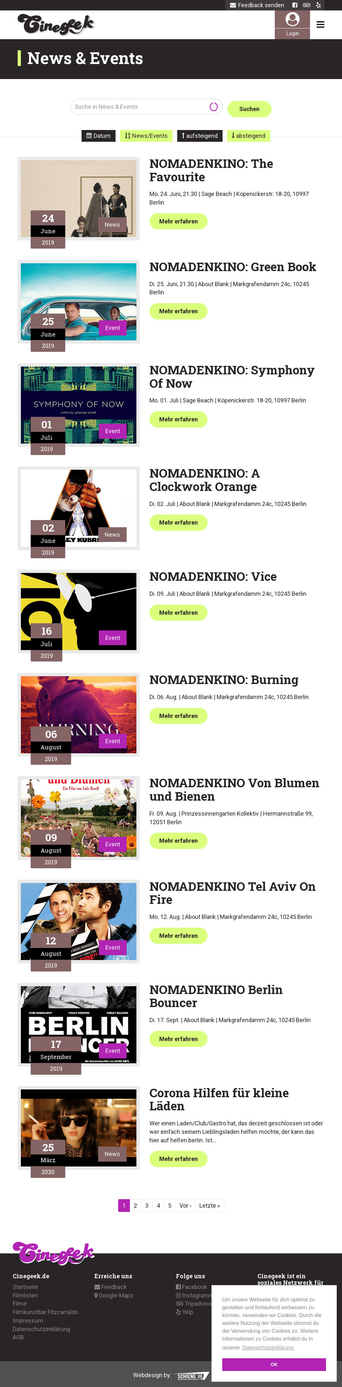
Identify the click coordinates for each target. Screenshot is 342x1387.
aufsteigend (202, 133)
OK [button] (274, 1364)
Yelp (184, 1309)
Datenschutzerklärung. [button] (268, 1347)
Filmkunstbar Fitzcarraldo (45, 1309)
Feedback (110, 1284)
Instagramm (195, 1292)
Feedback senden (257, 5)
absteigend (250, 133)
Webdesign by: (171, 1372)
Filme (20, 1301)
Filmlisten (25, 1292)
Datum (102, 133)
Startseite (25, 1284)
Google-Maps (113, 1292)
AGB (18, 1334)
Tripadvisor (194, 1301)
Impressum (28, 1317)
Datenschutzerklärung (41, 1326)
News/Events (150, 133)
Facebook (191, 1284)
